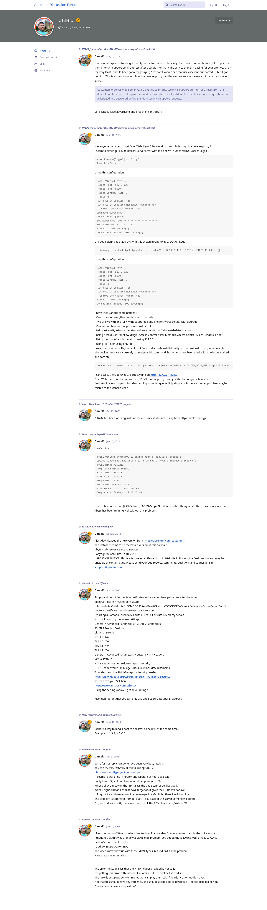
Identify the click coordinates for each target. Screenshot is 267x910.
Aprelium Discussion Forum (55, 4)
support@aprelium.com (109, 567)
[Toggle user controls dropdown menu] (224, 20)
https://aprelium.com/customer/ (164, 540)
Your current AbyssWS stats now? (100, 434)
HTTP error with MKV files (96, 749)
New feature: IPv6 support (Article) (102, 715)
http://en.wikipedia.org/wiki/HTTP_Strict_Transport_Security (132, 676)
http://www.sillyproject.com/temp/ (118, 772)
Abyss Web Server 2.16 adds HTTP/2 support (106, 404)
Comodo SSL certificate (95, 583)
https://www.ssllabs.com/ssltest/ (115, 685)
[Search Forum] (184, 4)
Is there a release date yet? (97, 526)
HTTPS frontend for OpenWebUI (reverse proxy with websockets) (118, 49)
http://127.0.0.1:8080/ (163, 374)
